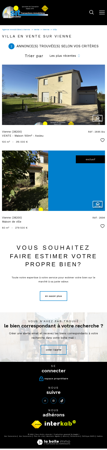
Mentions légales (53, 436)
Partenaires (75, 436)
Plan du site (39, 436)
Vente (36, 29)
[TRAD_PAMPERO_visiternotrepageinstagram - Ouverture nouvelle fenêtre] (53, 401)
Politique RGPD (88, 436)
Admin (65, 436)
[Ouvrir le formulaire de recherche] (91, 12)
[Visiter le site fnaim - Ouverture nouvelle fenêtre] (36, 424)
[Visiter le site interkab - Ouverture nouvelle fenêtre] (60, 423)
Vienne (46, 29)
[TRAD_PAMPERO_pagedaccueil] (25, 18)
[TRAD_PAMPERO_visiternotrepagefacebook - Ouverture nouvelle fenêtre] (45, 401)
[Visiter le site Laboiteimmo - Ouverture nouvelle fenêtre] (53, 444)
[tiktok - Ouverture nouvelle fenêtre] (62, 401)
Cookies (100, 436)
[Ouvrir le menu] (102, 12)
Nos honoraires (10, 436)
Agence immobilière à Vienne (16, 29)
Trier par (34, 55)
